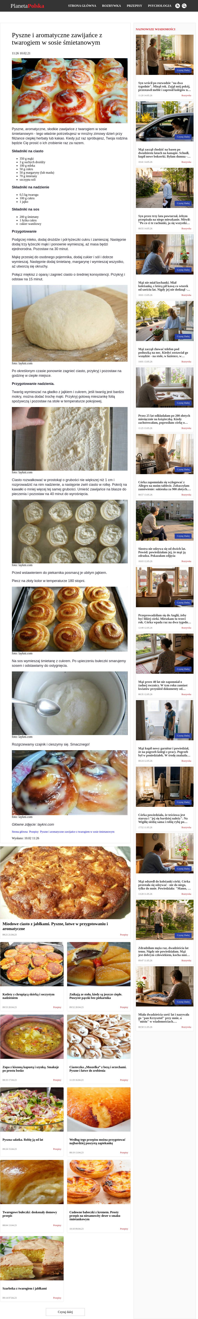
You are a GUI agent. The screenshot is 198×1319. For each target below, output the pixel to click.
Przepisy (134, 5)
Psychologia (159, 5)
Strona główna (82, 5)
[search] (184, 5)
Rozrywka (111, 5)
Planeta (27, 6)
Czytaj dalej (65, 1312)
